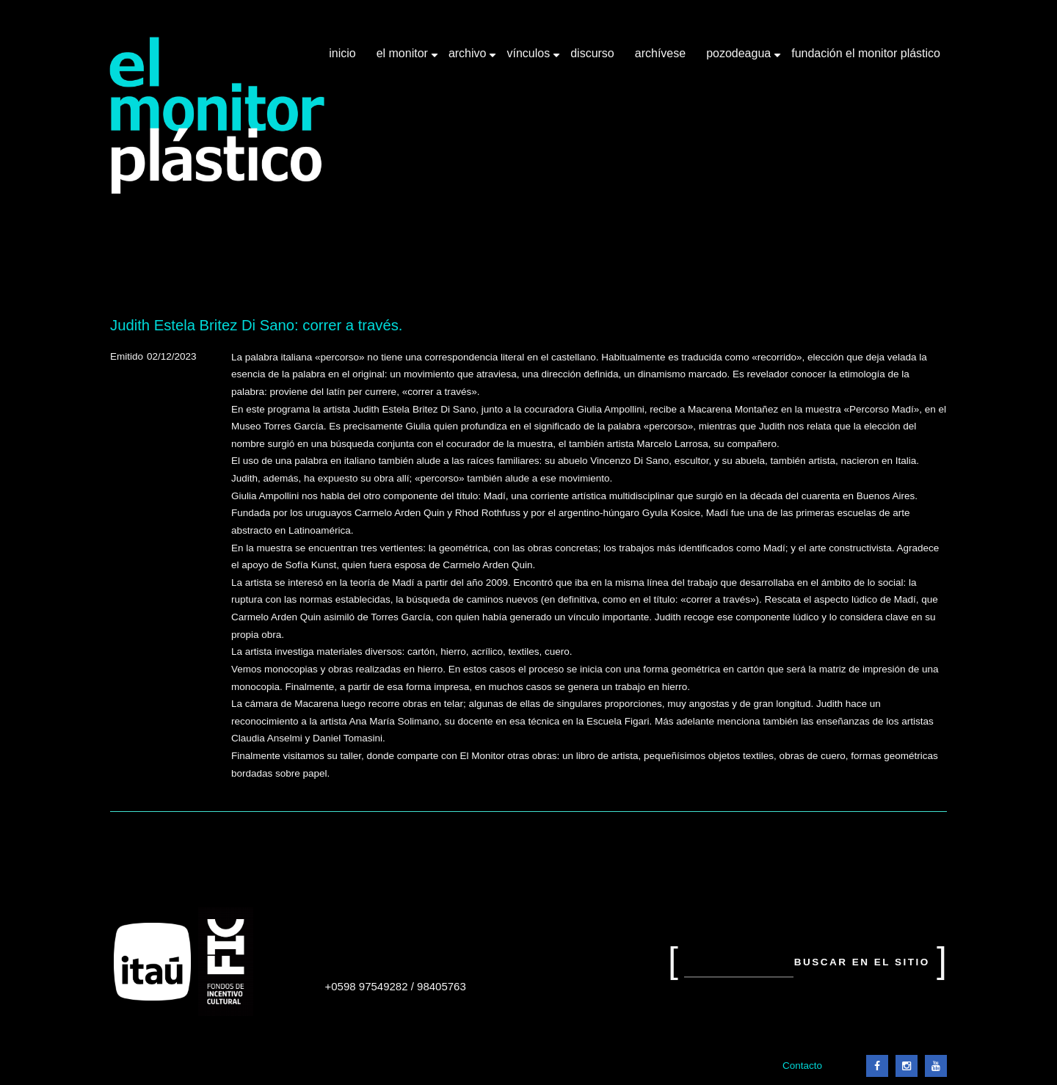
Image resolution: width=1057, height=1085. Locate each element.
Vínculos (529, 58)
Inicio (342, 53)
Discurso (592, 53)
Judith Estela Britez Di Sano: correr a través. (256, 325)
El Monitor (404, 58)
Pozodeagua (740, 58)
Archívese (660, 53)
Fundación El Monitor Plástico (865, 53)
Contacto (802, 1065)
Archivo (469, 58)
